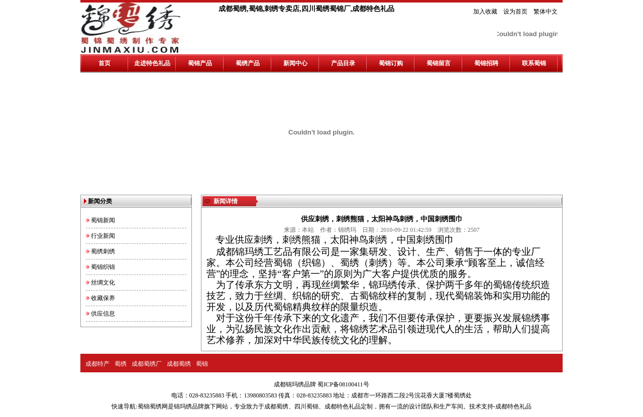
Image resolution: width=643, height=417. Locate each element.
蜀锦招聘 (486, 63)
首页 (104, 63)
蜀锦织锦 (103, 266)
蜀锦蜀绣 (150, 406)
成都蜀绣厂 (147, 363)
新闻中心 (295, 63)
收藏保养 (103, 298)
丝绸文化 (103, 282)
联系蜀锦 (534, 63)
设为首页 (515, 11)
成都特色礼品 (343, 406)
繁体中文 (545, 11)
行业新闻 (103, 235)
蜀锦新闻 (103, 220)
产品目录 (343, 63)
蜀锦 (202, 363)
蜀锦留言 (438, 63)
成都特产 (97, 363)
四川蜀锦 (306, 406)
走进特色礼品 (152, 63)
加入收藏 (485, 11)
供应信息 (103, 313)
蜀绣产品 (248, 63)
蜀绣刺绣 (103, 251)
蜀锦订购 (391, 63)
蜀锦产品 (200, 63)
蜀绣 (121, 363)
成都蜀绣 (179, 363)
